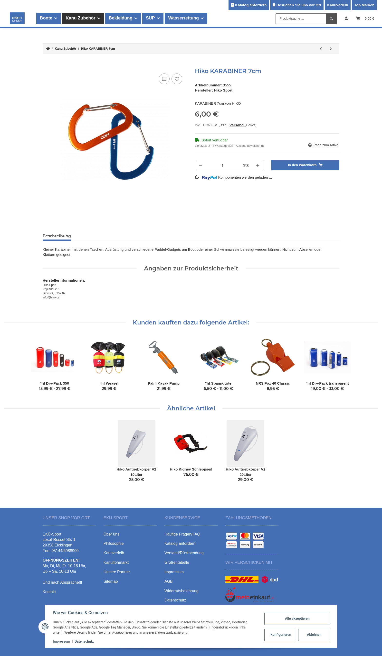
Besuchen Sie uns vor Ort (299, 5)
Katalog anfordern (251, 5)
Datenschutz (84, 641)
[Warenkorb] (365, 18)
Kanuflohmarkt (116, 562)
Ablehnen (314, 635)
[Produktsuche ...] (301, 18)
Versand (237, 125)
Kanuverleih (337, 5)
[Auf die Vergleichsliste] (164, 79)
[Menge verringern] (200, 165)
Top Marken (364, 5)
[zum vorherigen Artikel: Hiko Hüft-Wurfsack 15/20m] (321, 49)
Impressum (61, 641)
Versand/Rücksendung (184, 553)
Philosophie (114, 543)
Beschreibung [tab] (57, 236)
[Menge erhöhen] (257, 165)
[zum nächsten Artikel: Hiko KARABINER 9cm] (331, 49)
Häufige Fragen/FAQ (182, 534)
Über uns (111, 534)
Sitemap (111, 581)
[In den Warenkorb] (46, 65)
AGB (168, 581)
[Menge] (223, 165)
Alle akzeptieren (297, 618)
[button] (346, 18)
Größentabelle (176, 562)
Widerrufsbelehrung (181, 591)
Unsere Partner (117, 572)
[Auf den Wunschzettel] (177, 79)
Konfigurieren (280, 635)
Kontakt (49, 592)
